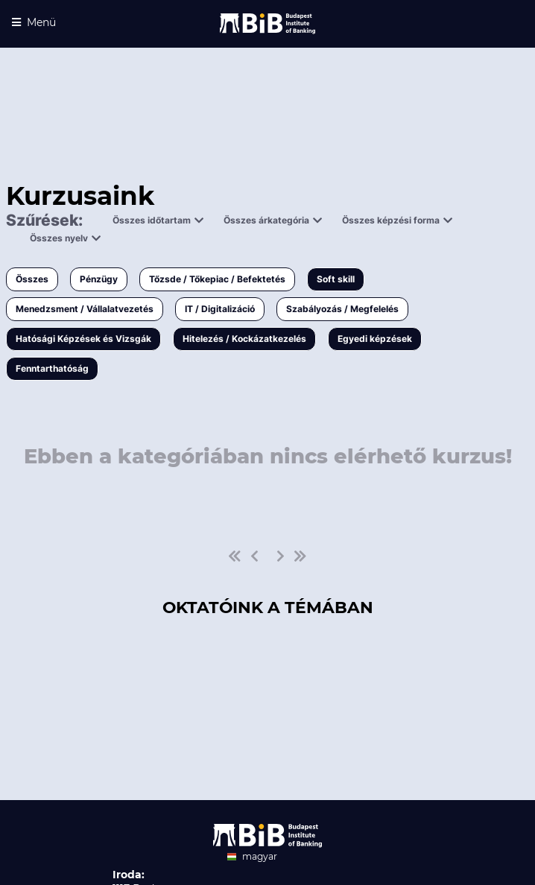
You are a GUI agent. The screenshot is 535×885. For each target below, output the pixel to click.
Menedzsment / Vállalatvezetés (84, 308)
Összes (32, 279)
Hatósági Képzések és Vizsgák (83, 338)
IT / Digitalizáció (220, 308)
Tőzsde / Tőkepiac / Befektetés (217, 279)
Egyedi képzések (375, 338)
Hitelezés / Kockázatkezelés (244, 338)
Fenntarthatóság (52, 368)
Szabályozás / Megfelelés (342, 308)
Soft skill (336, 279)
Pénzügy (99, 279)
